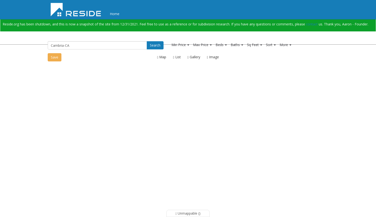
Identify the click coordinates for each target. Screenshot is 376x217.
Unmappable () (188, 213)
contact (312, 24)
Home (114, 14)
